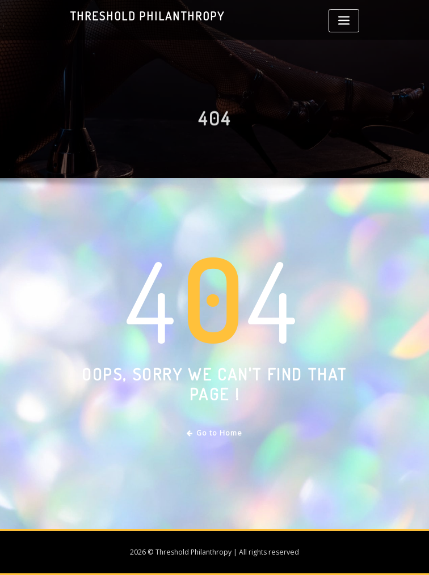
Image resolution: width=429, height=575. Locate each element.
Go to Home (215, 433)
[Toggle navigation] (344, 20)
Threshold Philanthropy (147, 16)
